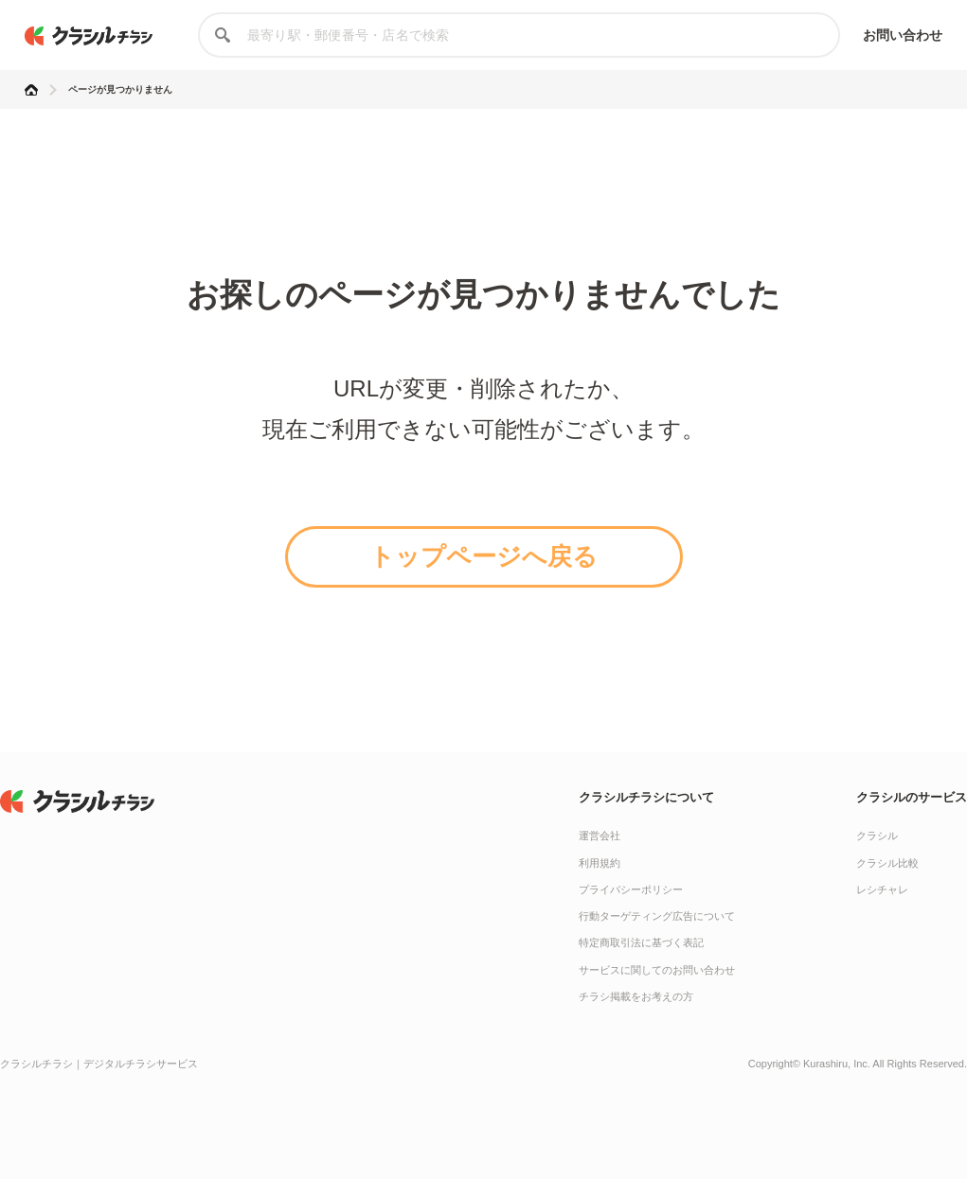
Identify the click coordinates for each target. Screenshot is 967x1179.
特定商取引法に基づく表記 (641, 942)
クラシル (877, 835)
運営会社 (599, 835)
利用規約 (599, 863)
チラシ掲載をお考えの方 (636, 996)
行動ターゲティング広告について (657, 916)
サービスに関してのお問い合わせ (657, 970)
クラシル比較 (887, 863)
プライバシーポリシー (631, 889)
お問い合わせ (903, 35)
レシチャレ (882, 889)
